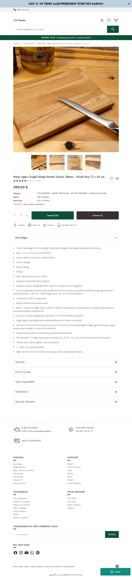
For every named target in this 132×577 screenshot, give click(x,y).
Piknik (69, 476)
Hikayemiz (17, 479)
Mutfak (70, 464)
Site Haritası (18, 473)
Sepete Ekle (52, 215)
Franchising (18, 476)
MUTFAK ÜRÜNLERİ (79, 193)
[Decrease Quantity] (15, 215)
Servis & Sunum (74, 467)
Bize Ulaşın (17, 464)
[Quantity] (21, 215)
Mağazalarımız (19, 467)
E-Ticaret (60, 575)
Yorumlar (20, 362)
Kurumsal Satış (19, 483)
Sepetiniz (71, 508)
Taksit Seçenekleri (25, 382)
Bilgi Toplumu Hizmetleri (23, 470)
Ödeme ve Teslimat (21, 504)
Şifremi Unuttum (74, 504)
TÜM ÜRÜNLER (43, 193)
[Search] (66, 29)
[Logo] (19, 20)
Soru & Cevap (23, 372)
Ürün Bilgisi (21, 237)
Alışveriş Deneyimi (25, 401)
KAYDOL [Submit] (112, 534)
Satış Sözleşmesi (20, 498)
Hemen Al (98, 215)
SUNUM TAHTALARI (97, 193)
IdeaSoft (52, 575)
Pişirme (70, 473)
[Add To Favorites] (111, 178)
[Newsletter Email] (66, 534)
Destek (116, 571)
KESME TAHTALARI (60, 193)
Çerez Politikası (19, 511)
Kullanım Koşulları (20, 517)
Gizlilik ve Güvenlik (21, 501)
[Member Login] (102, 20)
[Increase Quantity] (27, 215)
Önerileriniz (21, 391)
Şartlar (15, 514)
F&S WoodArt (43, 197)
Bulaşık (70, 479)
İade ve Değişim (20, 508)
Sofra (69, 470)
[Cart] (116, 20)
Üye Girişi (71, 501)
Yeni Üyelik (71, 498)
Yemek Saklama (74, 483)
